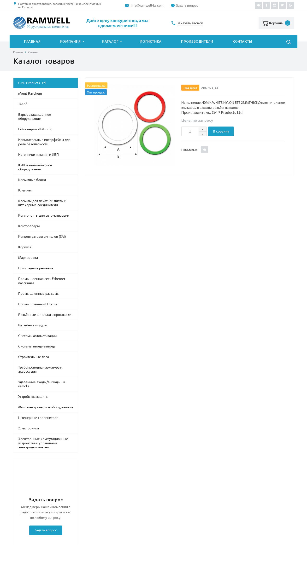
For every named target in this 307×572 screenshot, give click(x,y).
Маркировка (28, 258)
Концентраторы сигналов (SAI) (42, 236)
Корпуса (24, 247)
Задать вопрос (187, 5)
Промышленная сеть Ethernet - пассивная (42, 281)
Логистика (151, 41)
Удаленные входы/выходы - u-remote (42, 384)
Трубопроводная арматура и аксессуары (40, 369)
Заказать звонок (190, 23)
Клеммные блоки (32, 180)
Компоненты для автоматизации (43, 215)
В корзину (221, 131)
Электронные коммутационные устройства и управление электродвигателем (43, 443)
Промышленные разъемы (38, 293)
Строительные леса (33, 357)
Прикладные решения (35, 268)
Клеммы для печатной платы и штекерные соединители (42, 203)
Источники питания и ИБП (38, 154)
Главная (32, 41)
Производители (197, 41)
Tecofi (23, 104)
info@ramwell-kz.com (147, 5)
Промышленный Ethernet (38, 304)
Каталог (110, 41)
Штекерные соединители (38, 418)
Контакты (242, 41)
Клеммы (25, 190)
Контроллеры (29, 226)
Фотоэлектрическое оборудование (45, 407)
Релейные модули (32, 325)
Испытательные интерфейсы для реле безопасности (44, 142)
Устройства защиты (33, 397)
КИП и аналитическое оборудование (35, 167)
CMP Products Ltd (32, 83)
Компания (70, 41)
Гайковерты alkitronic (35, 129)
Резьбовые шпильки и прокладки (44, 315)
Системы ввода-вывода (36, 346)
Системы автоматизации (37, 336)
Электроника (28, 428)
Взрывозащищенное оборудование (34, 117)
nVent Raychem (30, 93)
